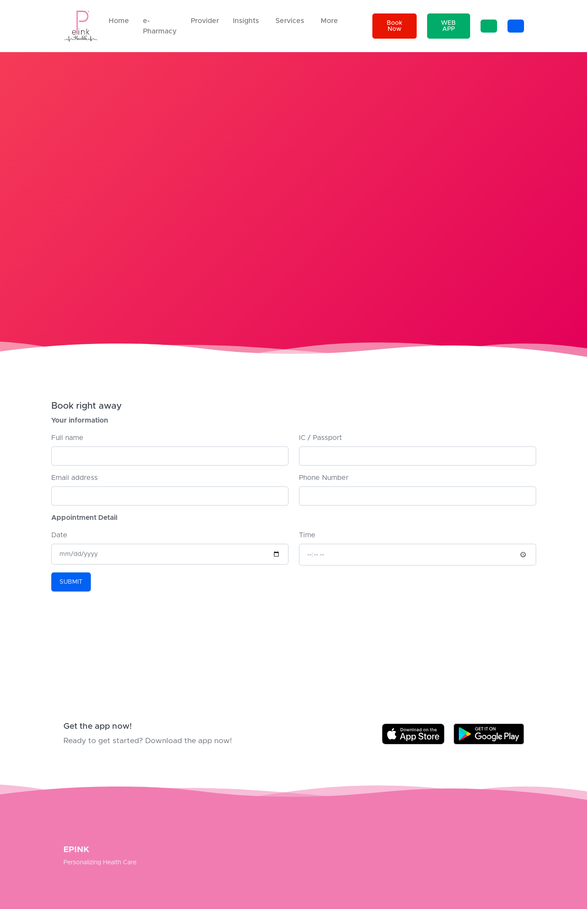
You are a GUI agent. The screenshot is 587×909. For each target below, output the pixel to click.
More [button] (329, 20)
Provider (205, 20)
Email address (74, 477)
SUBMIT (71, 582)
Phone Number (323, 477)
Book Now (394, 26)
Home (119, 20)
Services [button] (289, 20)
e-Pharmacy (160, 26)
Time (307, 535)
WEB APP (448, 26)
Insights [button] (246, 20)
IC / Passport (320, 437)
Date (59, 535)
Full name (67, 437)
